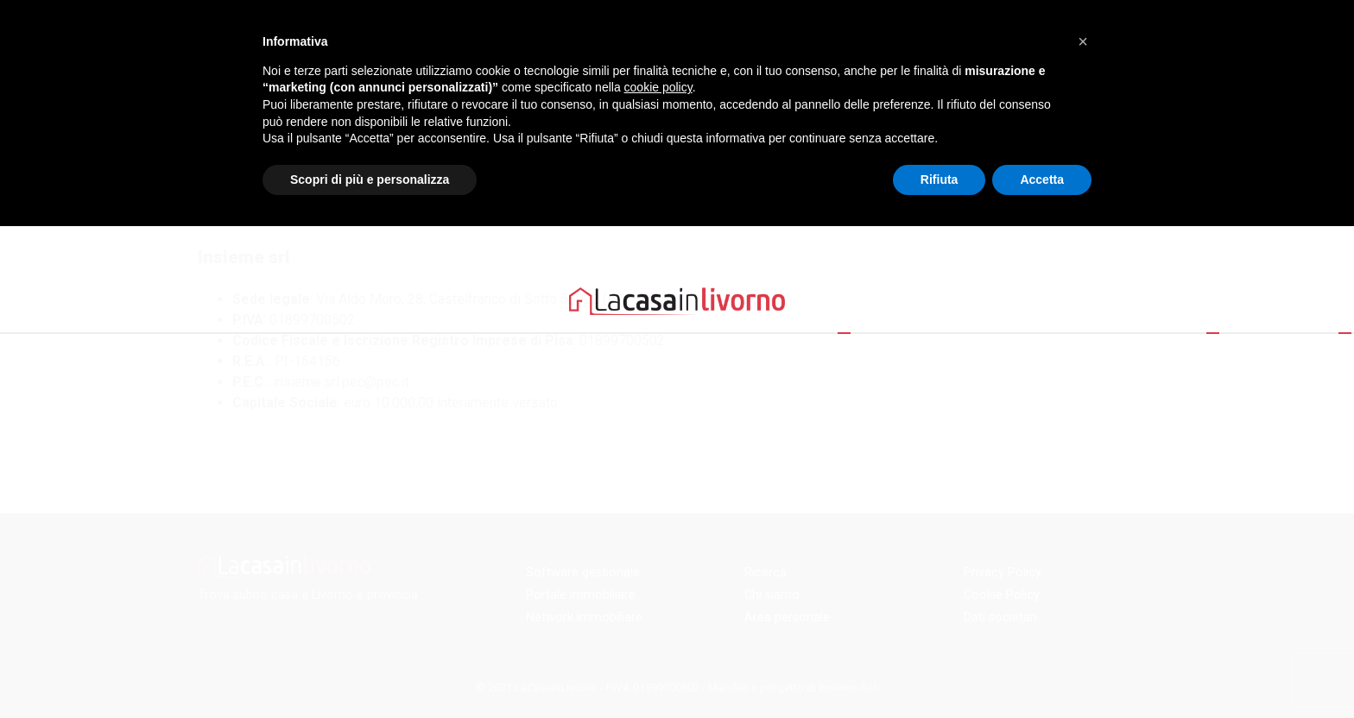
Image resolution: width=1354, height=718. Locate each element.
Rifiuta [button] (940, 179)
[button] (1083, 41)
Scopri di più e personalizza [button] (369, 179)
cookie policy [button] (658, 87)
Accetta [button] (1042, 179)
